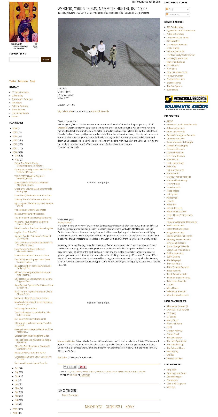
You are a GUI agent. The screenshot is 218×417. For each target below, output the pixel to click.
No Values (172, 68)
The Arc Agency (174, 86)
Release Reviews (20, 106)
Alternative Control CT (177, 306)
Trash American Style (177, 274)
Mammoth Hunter (66, 341)
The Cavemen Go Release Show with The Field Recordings (33, 243)
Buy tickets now (65, 111)
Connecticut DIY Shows (178, 37)
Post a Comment (70, 395)
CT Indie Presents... (21, 92)
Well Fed (171, 387)
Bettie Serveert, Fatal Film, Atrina (29, 352)
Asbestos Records (175, 128)
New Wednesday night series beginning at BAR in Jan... (33, 303)
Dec (17, 155)
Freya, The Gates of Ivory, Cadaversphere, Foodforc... (29, 164)
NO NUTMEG (173, 65)
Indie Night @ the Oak (177, 58)
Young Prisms (64, 222)
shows (142, 371)
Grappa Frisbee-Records (179, 176)
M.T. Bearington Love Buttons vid (30, 318)
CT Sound (171, 316)
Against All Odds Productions (181, 30)
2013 (15, 140)
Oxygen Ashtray (174, 330)
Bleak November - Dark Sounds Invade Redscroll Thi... (33, 267)
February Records (175, 51)
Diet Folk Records (175, 152)
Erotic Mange (173, 48)
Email (32, 81)
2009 (15, 409)
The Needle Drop (175, 344)
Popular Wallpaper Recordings (182, 222)
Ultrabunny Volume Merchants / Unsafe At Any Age (33, 190)
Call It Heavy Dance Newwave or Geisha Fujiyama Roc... (33, 280)
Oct (16, 368)
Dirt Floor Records (176, 156)
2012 (15, 144)
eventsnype (172, 89)
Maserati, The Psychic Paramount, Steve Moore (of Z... (33, 292)
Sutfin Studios (173, 256)
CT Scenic (171, 313)
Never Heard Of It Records (179, 215)
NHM (169, 327)
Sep (17, 372)
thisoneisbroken (175, 358)
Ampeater (172, 369)
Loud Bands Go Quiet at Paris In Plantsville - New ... (29, 250)
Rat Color (62, 357)
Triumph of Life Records (178, 277)
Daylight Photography (177, 145)
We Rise (170, 354)
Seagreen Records (175, 79)
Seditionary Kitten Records (179, 235)
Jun (16, 384)
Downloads (17, 95)
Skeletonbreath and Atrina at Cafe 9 (31, 255)
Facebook (23, 81)
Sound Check (173, 334)
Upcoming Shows (20, 113)
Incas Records (173, 187)
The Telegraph (174, 260)
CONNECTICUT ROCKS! (178, 309)
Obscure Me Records (177, 72)
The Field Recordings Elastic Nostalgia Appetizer (32, 341)
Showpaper (172, 380)
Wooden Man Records (177, 295)
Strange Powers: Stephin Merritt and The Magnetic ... (33, 330)
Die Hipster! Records (177, 44)
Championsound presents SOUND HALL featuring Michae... (33, 170)
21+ (68, 371)
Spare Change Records (178, 246)
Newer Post (94, 406)
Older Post (114, 406)
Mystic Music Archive (176, 211)
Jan (16, 404)
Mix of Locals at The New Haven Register (33, 228)
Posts (170, 9)
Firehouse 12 (173, 173)
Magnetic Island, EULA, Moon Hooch (31, 298)
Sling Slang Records (176, 242)
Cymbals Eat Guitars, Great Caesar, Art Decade (32, 358)
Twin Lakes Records (176, 281)
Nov (17, 159)
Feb (17, 400)
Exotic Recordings (175, 163)
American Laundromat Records (182, 124)
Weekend (62, 127)
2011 (15, 148)
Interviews (17, 102)
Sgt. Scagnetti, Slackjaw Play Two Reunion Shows (33, 204)
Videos (15, 116)
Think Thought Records (178, 267)
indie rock (112, 371)
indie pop (101, 371)
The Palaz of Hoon (176, 348)
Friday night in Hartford (25, 308)
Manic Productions (176, 61)
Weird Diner (172, 288)
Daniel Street (88, 371)
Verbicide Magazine (176, 383)
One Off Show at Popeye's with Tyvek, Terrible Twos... (32, 260)
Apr (17, 392)
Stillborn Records (175, 253)
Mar (17, 396)
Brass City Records (176, 131)
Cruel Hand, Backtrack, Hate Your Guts (32, 195)
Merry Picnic (172, 320)
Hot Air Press (173, 183)
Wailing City (172, 351)
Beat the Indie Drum (176, 373)
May (17, 388)
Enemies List (173, 159)
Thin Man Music (174, 263)
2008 (15, 413)
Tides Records (174, 270)
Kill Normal (172, 197)
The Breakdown (174, 337)
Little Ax (170, 201)
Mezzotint (171, 204)
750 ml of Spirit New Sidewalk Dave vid (32, 217)
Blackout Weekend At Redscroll (29, 213)
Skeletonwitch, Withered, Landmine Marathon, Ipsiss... (31, 183)
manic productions (128, 371)
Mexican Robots (174, 323)
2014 (15, 136)
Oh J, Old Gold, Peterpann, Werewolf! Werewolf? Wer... (32, 347)
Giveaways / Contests (22, 99)
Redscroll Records (175, 225)
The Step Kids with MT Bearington (30, 209)
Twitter (12, 81)
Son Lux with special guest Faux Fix (30, 363)
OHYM (170, 218)
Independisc (173, 190)
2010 (15, 152)
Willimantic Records (176, 291)
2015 (15, 132)
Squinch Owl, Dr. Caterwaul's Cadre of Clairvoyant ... (32, 237)
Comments (172, 14)
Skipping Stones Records (179, 239)
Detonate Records (175, 149)
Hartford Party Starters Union (181, 55)
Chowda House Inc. (176, 138)
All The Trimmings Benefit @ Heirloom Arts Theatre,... (32, 273)
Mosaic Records (174, 208)
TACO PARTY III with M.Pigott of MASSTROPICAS (29, 177)
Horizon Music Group (177, 180)
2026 (15, 128)
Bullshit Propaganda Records (181, 135)
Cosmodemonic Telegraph (180, 142)
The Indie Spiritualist (176, 341)
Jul (16, 380)
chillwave (76, 371)
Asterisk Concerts (175, 34)
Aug (17, 376)
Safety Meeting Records (178, 229)
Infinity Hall (172, 194)
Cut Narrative (173, 41)
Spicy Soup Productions (178, 249)
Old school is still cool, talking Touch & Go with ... (32, 324)
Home (130, 406)
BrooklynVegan (174, 376)
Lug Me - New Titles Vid (25, 232)
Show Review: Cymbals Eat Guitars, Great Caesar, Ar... (33, 286)
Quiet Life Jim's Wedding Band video (31, 335)
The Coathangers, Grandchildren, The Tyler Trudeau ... (32, 313)
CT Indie (74, 375)
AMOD (170, 121)
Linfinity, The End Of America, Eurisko (32, 199)
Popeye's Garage (175, 75)
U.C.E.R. (170, 284)
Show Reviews (18, 109)
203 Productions (175, 27)
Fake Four (171, 166)
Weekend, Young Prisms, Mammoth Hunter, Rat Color (31, 223)
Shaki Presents (174, 82)
